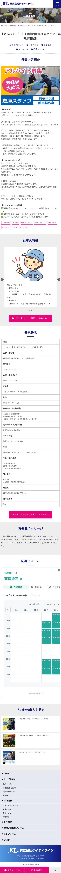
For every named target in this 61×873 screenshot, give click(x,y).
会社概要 (8, 822)
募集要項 (21, 25)
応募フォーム (39, 49)
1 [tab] (29, 310)
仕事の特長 (33, 45)
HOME (5, 25)
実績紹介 (6, 795)
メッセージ (23, 49)
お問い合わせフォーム (14, 828)
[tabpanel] (30, 277)
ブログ (7, 840)
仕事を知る (7, 809)
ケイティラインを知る (10, 805)
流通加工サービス (9, 792)
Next (58, 279)
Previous (2, 279)
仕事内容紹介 (17, 45)
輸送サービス (7, 784)
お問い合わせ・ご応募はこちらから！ (31, 318)
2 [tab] (32, 310)
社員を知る (7, 813)
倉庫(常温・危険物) (9, 788)
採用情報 (13, 25)
